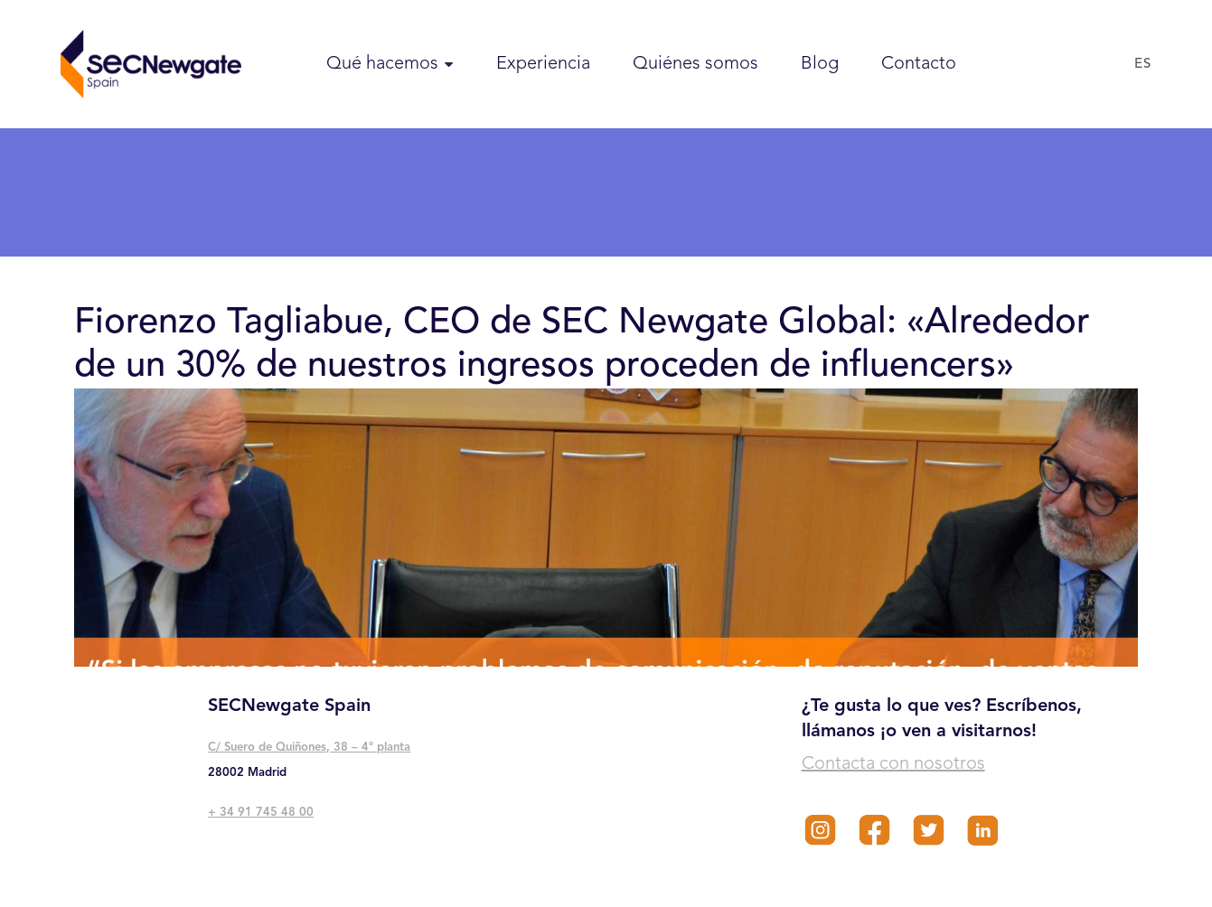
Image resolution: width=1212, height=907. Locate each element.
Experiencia (543, 64)
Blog (820, 64)
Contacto (918, 64)
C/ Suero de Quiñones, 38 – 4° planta (309, 747)
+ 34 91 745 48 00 (261, 812)
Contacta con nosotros (893, 764)
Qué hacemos (382, 64)
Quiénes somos (695, 64)
